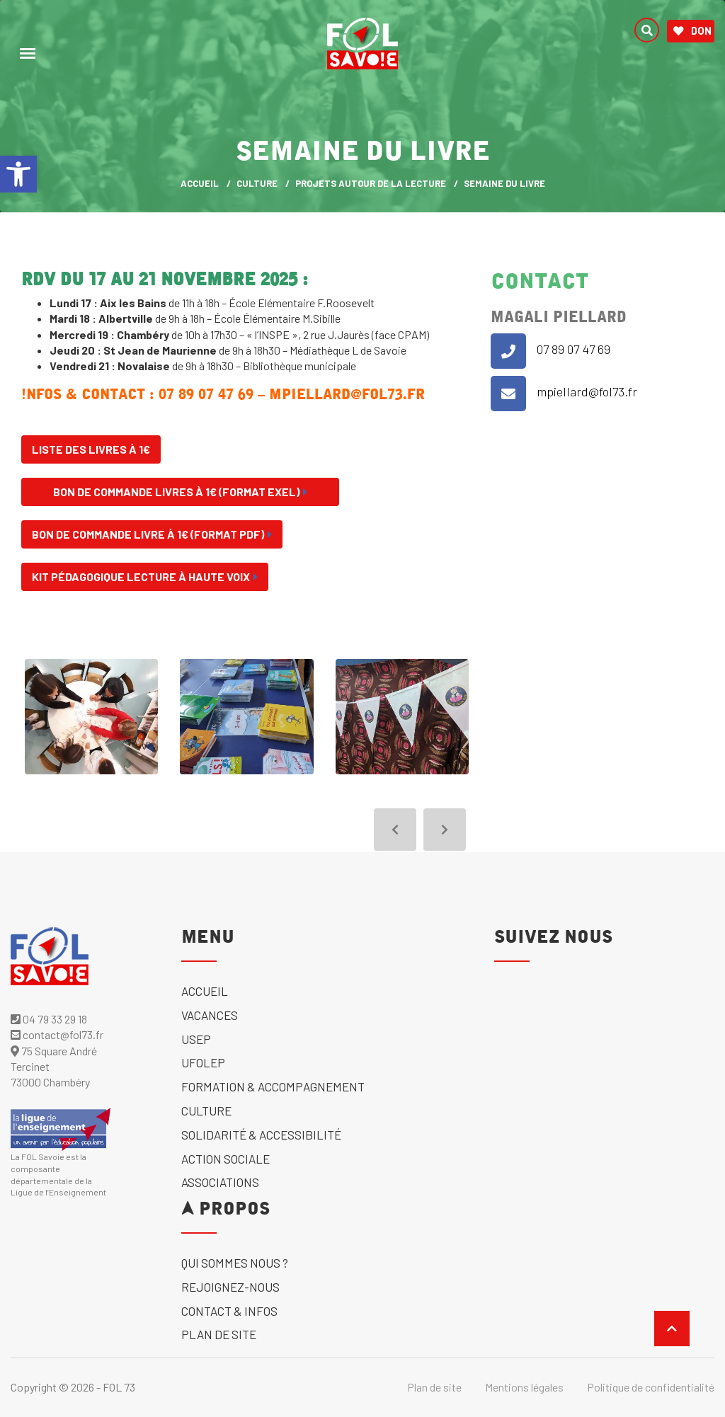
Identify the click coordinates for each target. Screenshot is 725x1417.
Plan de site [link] (218, 1334)
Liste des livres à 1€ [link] (91, 449)
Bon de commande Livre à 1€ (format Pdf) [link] (152, 534)
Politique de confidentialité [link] (650, 1387)
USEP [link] (196, 1039)
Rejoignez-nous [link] (230, 1287)
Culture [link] (257, 183)
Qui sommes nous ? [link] (234, 1263)
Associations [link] (220, 1182)
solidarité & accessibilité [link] (261, 1135)
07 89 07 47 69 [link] (573, 349)
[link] (18, 174)
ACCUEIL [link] (200, 183)
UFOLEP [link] (203, 1062)
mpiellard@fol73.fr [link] (587, 391)
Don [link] (692, 31)
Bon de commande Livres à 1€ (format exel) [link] (180, 491)
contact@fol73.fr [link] (57, 1034)
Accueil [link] (204, 991)
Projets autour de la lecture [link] (370, 183)
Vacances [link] (209, 1015)
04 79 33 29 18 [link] (49, 1019)
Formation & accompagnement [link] (273, 1086)
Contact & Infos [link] (229, 1311)
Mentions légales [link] (524, 1387)
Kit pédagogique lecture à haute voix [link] (145, 576)
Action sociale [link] (225, 1159)
